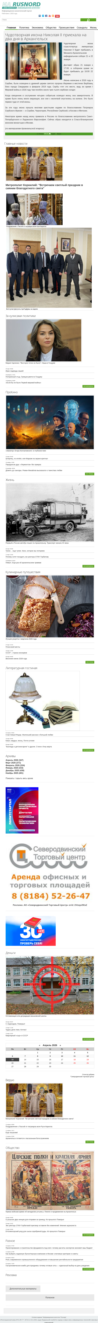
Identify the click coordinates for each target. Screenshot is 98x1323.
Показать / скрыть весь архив (19, 778)
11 (75, 1056)
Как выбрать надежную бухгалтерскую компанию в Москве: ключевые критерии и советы (42, 1254)
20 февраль (9, 560)
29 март (8, 1217)
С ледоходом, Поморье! (15, 1024)
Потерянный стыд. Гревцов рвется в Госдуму (24, 377)
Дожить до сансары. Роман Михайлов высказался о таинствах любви (34, 470)
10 (62, 1056)
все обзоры (89, 474)
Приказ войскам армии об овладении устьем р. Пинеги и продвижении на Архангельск (41, 1212)
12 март (8, 1033)
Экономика (37, 27)
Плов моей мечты (13, 647)
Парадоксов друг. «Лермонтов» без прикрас (23, 465)
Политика (24, 27)
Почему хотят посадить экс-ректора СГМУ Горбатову (27, 557)
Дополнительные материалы (23, 1289)
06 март (8, 656)
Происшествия (66, 27)
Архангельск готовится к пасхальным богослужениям (27, 1138)
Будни (53, 134)
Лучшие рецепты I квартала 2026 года (21, 639)
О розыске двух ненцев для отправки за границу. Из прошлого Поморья (35, 1220)
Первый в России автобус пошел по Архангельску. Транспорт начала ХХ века (37, 543)
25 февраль (9, 374)
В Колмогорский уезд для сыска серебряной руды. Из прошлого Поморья (35, 1231)
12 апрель (8, 1124)
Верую (59, 134)
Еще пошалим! (12, 1133)
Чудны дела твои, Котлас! (16, 1030)
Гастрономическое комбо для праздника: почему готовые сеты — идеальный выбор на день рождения (47, 1266)
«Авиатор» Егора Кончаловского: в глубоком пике (26, 451)
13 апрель (8, 1245)
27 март (8, 644)
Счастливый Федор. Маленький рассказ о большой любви (29, 735)
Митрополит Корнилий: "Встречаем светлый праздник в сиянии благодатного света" (40, 1119)
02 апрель (8, 732)
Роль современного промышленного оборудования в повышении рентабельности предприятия (44, 1260)
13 (13, 1060)
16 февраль (9, 380)
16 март (8, 738)
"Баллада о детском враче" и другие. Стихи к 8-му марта (29, 747)
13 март (8, 1027)
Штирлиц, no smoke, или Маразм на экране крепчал (27, 459)
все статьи (89, 662)
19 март (8, 650)
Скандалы (82, 27)
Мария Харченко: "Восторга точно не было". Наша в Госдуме (30, 363)
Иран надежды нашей (14, 371)
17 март (8, 554)
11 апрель (8, 1130)
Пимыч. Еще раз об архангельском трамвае (23, 563)
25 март (8, 368)
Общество (51, 27)
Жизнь (93, 27)
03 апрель (8, 1263)
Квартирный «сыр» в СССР (17, 1036)
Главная (11, 27)
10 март (8, 456)
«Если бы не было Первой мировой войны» (23, 383)
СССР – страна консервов (16, 653)
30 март (8, 548)
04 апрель (8, 1257)
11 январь (40, 134)
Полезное (49, 1297)
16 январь (8, 462)
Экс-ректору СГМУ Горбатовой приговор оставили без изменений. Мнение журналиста (41, 1226)
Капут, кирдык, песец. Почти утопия (20, 741)
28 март (8, 1021)
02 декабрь (9, 468)
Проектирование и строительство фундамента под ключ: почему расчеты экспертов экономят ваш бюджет (49, 1248)
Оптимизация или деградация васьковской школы (26, 1016)
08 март (8, 744)
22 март (8, 1229)
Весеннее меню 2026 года (16, 659)
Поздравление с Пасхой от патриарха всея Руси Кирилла (29, 1127)
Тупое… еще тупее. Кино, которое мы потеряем (25, 551)
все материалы (88, 386)
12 (88, 1056)
